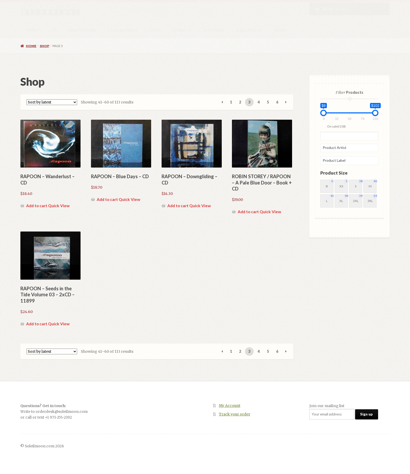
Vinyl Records (82, 29)
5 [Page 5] (268, 102)
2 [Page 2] (240, 102)
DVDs (155, 29)
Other (178, 29)
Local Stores (249, 29)
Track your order (234, 414)
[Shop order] (51, 102)
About (280, 29)
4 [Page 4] (259, 102)
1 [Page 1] (231, 102)
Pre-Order (214, 29)
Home (33, 29)
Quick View (59, 205)
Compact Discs (122, 29)
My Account (229, 405)
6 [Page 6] (277, 102)
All (53, 29)
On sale (336, 126)
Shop (44, 46)
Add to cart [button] (36, 205)
